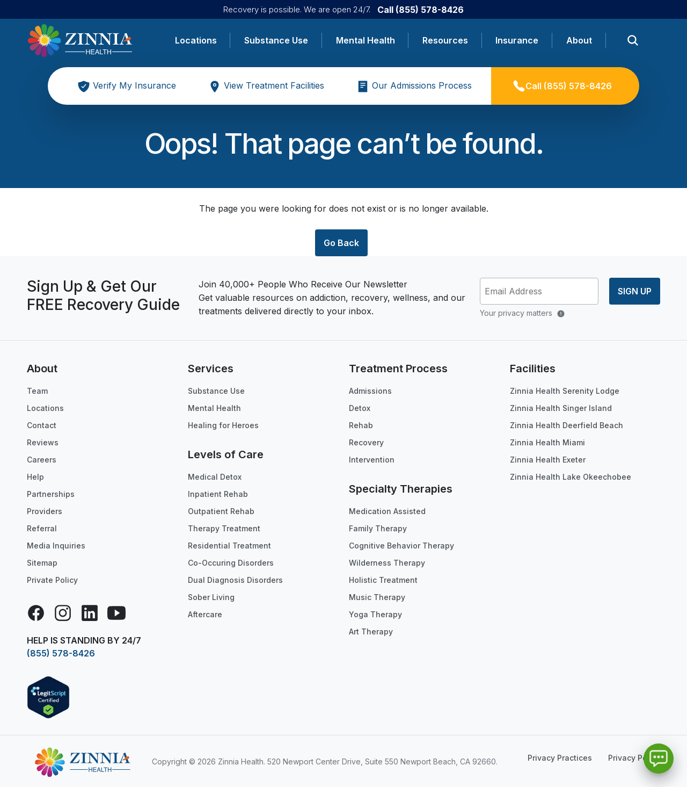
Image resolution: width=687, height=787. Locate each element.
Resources (445, 40)
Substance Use (276, 40)
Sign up (635, 291)
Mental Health (365, 40)
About (579, 40)
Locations (196, 40)
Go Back (341, 242)
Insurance (516, 40)
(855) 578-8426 (61, 653)
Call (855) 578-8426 (420, 9)
